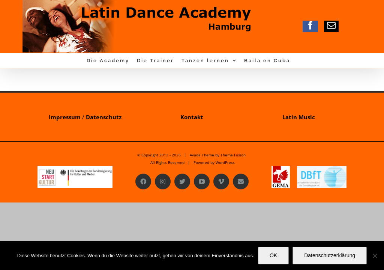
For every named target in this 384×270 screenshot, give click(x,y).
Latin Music (298, 117)
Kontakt (191, 117)
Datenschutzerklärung (329, 255)
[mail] (331, 25)
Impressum (65, 117)
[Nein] (374, 256)
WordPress (225, 162)
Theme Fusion (233, 155)
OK (273, 255)
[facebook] (310, 25)
